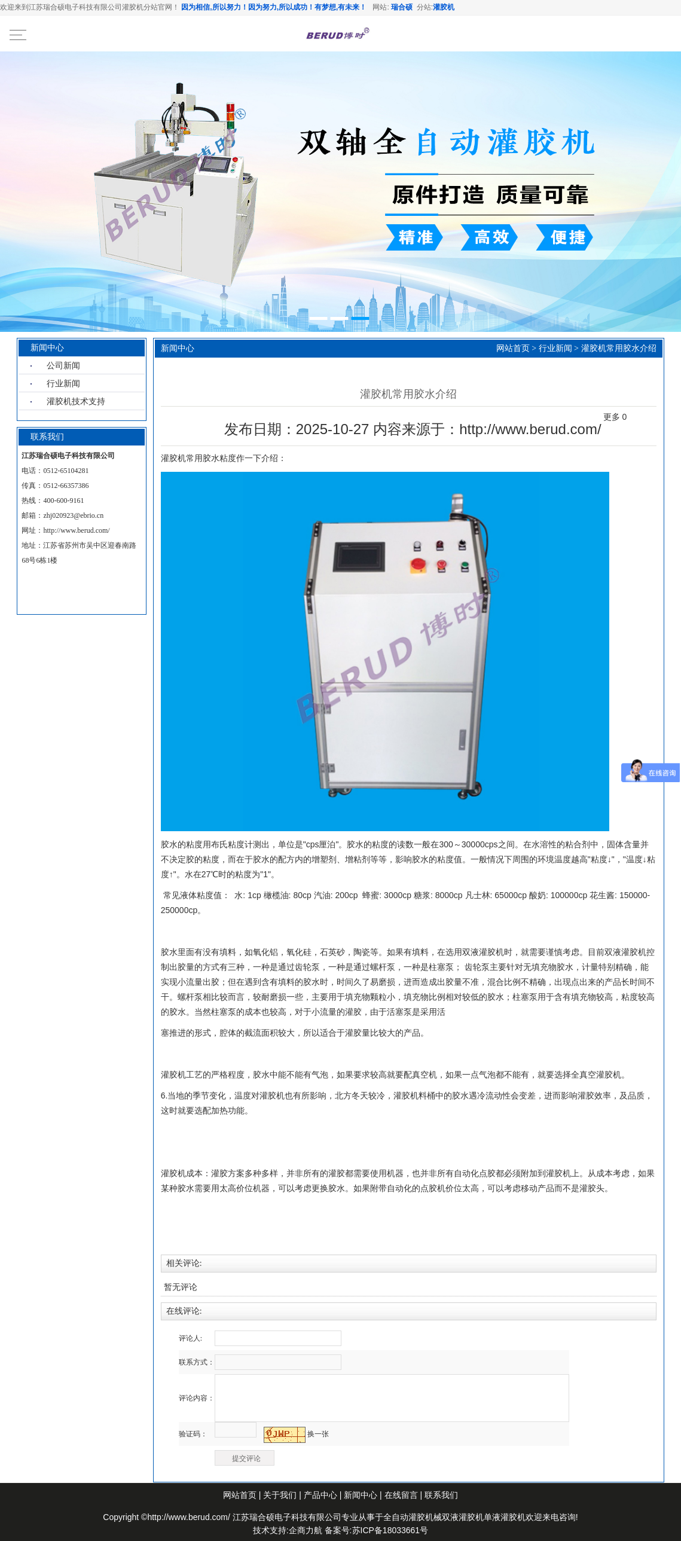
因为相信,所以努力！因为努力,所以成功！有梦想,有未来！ (274, 7)
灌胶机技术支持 (76, 401)
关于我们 (280, 1495)
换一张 (318, 1434)
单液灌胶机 (505, 1517)
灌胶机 (443, 7)
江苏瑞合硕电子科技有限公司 (287, 1517)
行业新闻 (63, 383)
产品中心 (320, 1495)
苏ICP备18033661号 (390, 1530)
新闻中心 (362, 1495)
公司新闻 (63, 365)
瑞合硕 (402, 7)
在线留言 (401, 1495)
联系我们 (441, 1495)
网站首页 (513, 348)
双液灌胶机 (463, 1517)
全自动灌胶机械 (412, 1517)
